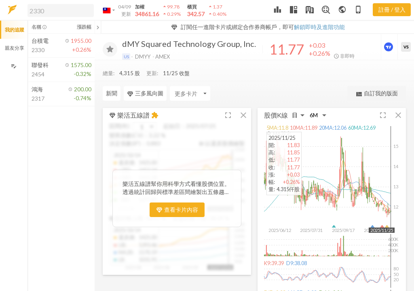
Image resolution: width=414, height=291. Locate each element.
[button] (59, 10)
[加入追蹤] (110, 49)
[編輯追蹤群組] (13, 66)
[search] (60, 10)
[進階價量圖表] (389, 47)
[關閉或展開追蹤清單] (98, 27)
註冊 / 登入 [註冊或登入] (392, 9)
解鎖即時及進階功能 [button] (319, 26)
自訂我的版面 (376, 93)
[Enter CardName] (123, 93)
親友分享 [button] (14, 48)
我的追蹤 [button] (14, 30)
